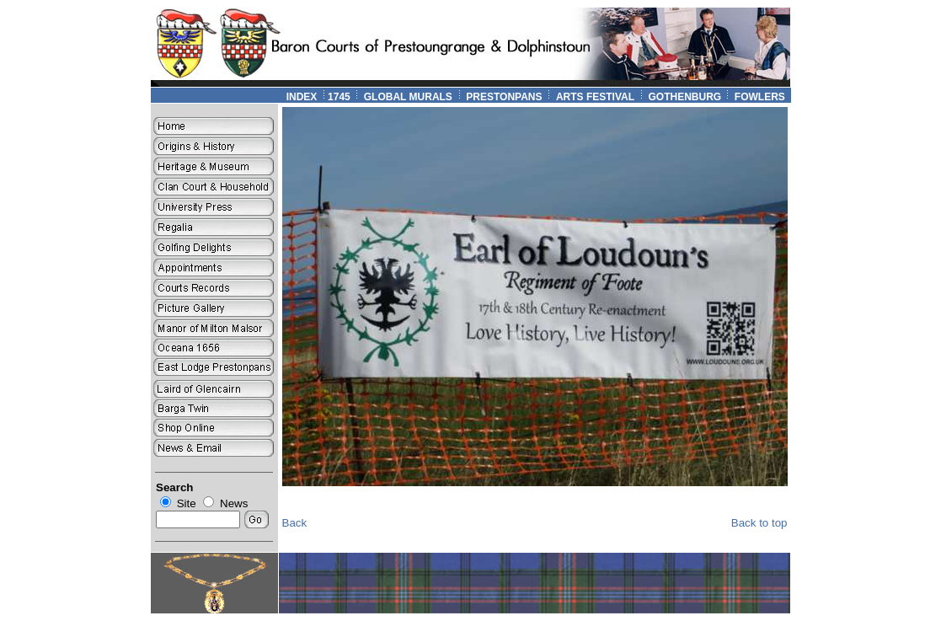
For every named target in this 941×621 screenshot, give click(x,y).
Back (294, 523)
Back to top (759, 523)
